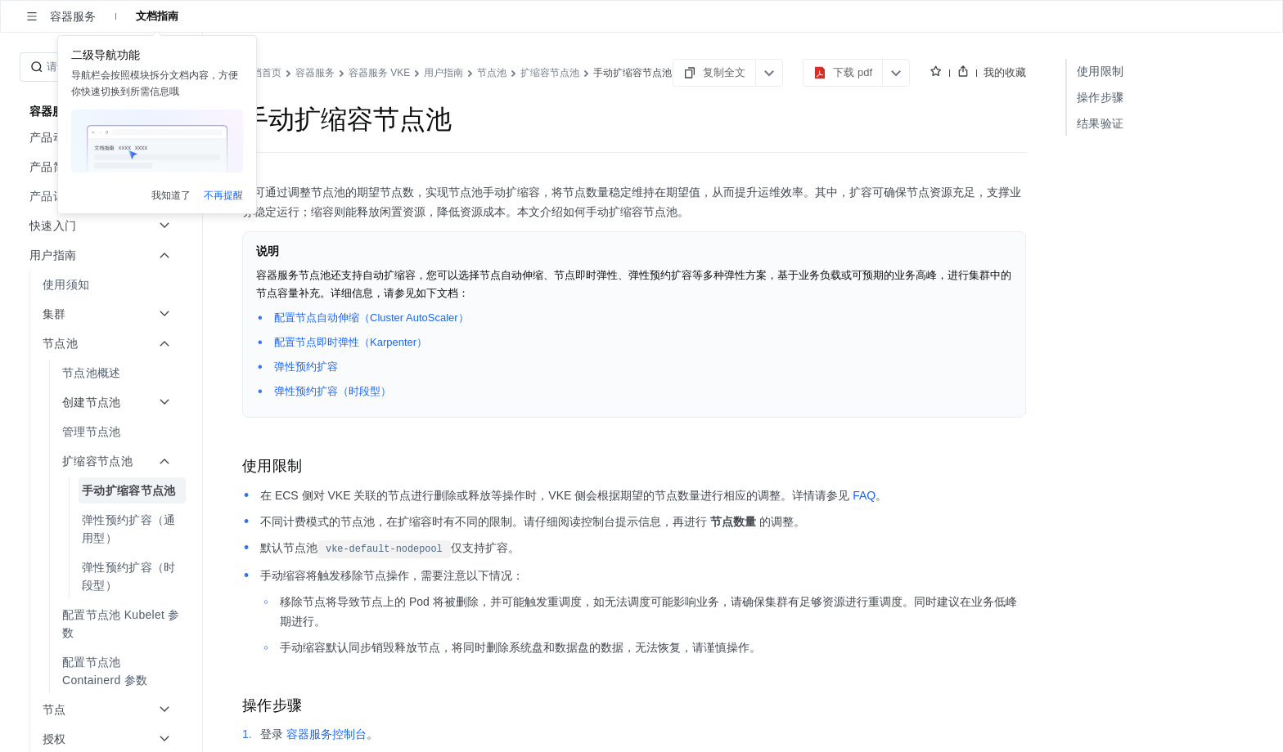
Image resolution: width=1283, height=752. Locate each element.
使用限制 (1100, 71)
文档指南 (157, 16)
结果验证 (1100, 123)
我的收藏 (1005, 72)
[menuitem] (103, 196)
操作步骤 (1100, 97)
